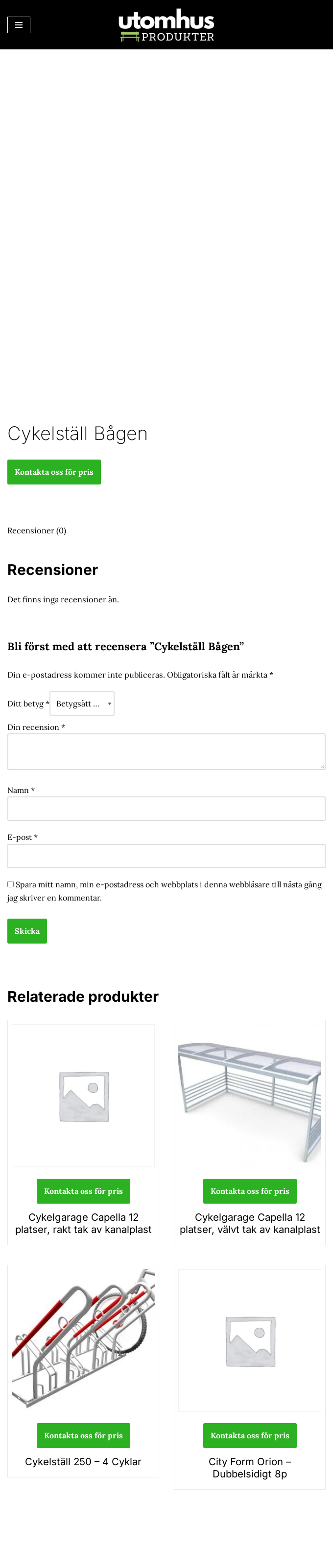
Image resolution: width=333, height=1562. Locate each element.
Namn (21, 787)
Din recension (36, 724)
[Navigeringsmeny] (18, 25)
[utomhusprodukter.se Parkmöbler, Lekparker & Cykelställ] (166, 25)
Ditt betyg (28, 701)
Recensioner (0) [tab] (36, 529)
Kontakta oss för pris (54, 471)
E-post (22, 833)
